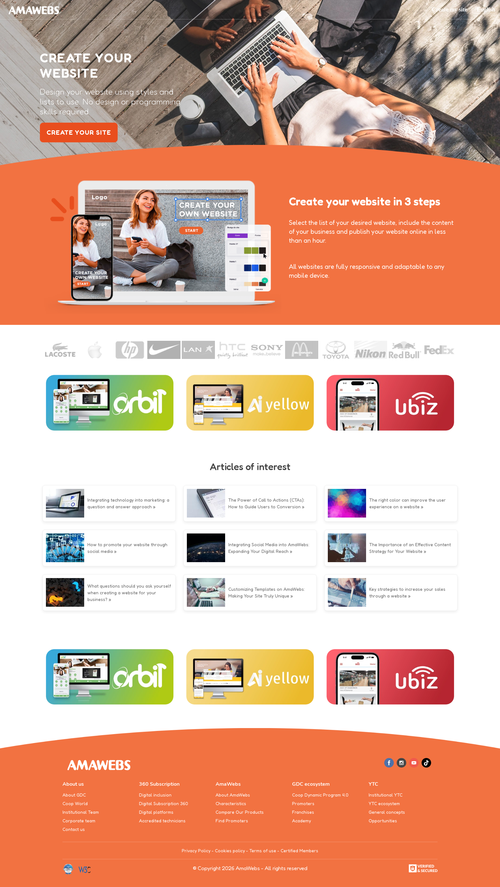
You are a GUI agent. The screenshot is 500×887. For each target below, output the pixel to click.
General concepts (387, 812)
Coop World (75, 803)
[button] (486, 9)
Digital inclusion (155, 795)
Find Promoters (232, 820)
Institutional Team (80, 812)
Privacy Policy (196, 850)
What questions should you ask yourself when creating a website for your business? (129, 592)
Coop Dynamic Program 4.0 (320, 795)
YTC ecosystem (384, 803)
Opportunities (383, 820)
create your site (79, 132)
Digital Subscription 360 (163, 803)
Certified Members (299, 850)
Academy (301, 820)
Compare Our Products (240, 812)
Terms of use (262, 850)
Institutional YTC (385, 795)
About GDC (74, 795)
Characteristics (231, 803)
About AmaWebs (233, 795)
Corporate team (78, 820)
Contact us (73, 829)
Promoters (303, 803)
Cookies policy (230, 850)
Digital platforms (156, 812)
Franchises (303, 812)
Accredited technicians (162, 820)
